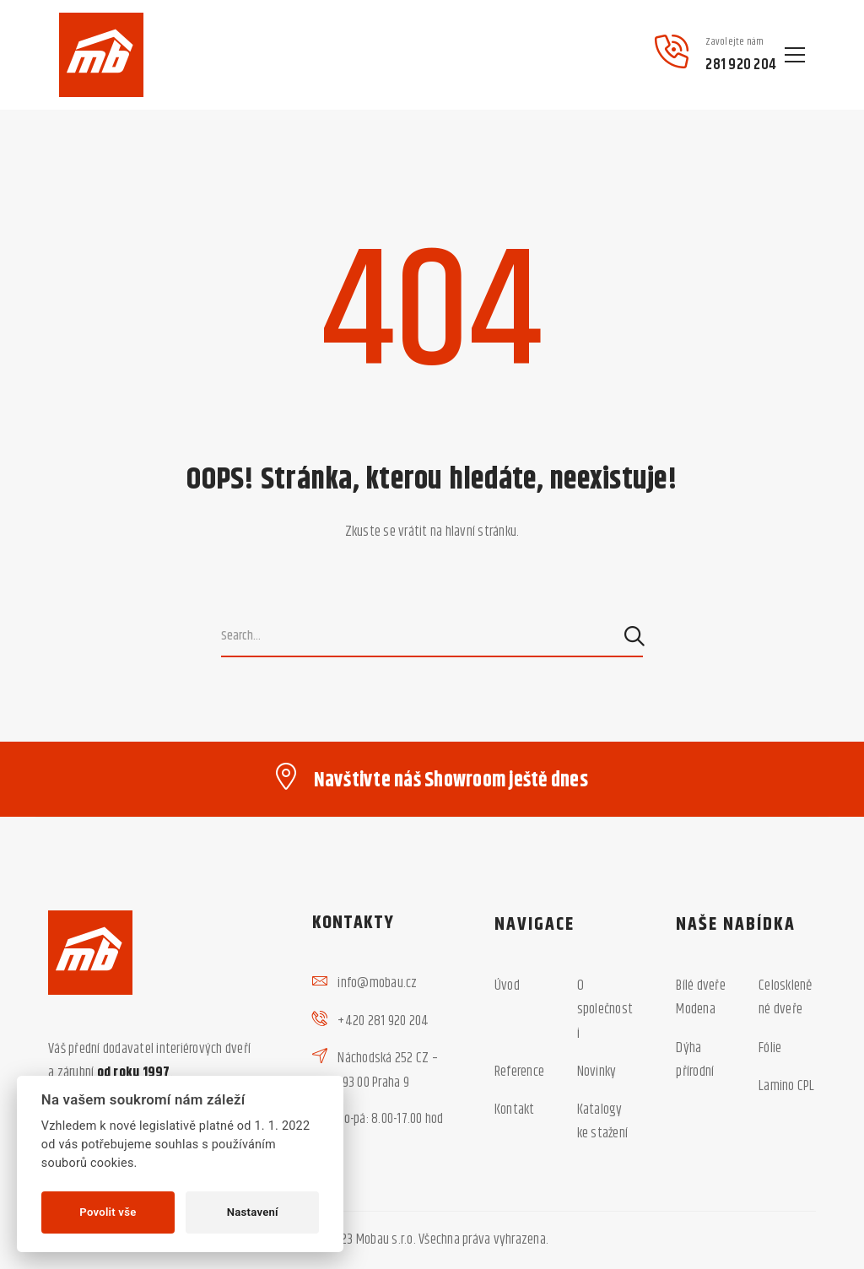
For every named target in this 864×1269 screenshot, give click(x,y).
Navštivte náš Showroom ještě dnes (451, 780)
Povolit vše (107, 1212)
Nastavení (252, 1212)
